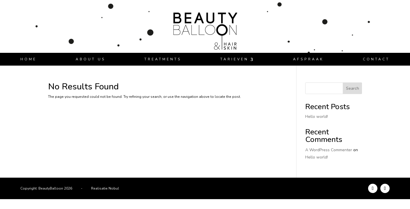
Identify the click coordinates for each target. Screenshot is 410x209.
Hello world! (316, 116)
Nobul (114, 188)
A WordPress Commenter (328, 150)
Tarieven (234, 59)
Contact (376, 59)
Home (28, 59)
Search (352, 88)
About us (91, 59)
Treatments (163, 59)
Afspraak (308, 59)
